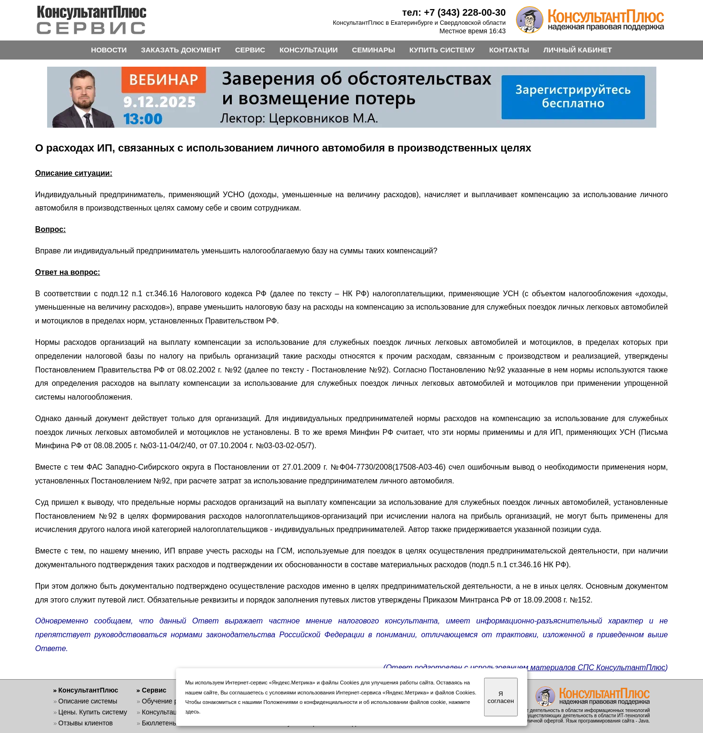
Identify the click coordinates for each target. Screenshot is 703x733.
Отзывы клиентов (86, 723)
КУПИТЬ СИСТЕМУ (442, 50)
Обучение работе (169, 701)
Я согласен (500, 697)
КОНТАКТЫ (509, 50)
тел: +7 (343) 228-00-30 (454, 12)
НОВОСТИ (109, 50)
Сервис (154, 690)
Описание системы (88, 701)
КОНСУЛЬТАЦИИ (308, 50)
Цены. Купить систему (93, 712)
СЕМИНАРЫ (373, 50)
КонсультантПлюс (89, 690)
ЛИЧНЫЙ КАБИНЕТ (578, 50)
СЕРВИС (250, 50)
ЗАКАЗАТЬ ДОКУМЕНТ (181, 50)
